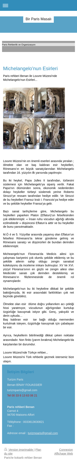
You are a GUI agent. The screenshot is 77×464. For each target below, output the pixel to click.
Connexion (66, 449)
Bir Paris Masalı (38, 19)
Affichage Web (63, 453)
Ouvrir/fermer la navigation (38, 5)
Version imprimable (19, 449)
